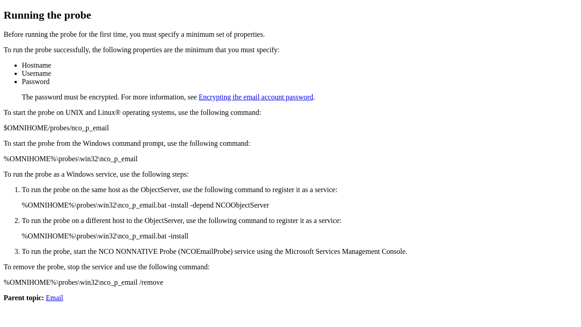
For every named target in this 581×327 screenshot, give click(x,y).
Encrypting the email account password (256, 97)
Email (54, 298)
